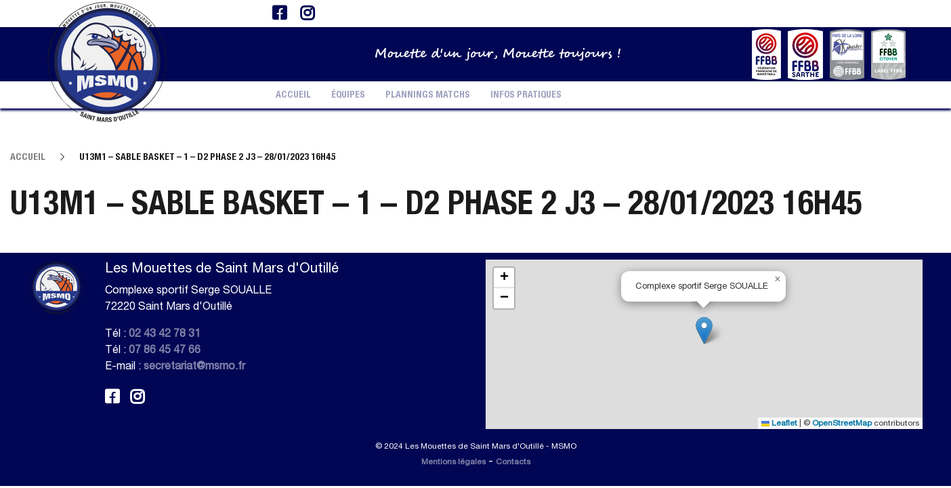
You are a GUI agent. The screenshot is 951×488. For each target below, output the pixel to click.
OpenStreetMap (842, 423)
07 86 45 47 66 (164, 349)
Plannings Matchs (427, 95)
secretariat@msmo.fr (194, 365)
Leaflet (779, 423)
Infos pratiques (526, 95)
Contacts (513, 461)
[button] (704, 330)
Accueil (293, 95)
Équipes (348, 95)
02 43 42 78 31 (164, 333)
